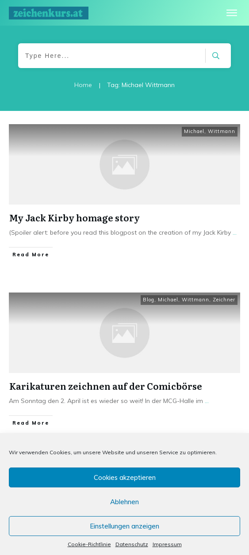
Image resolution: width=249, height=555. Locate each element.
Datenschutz (131, 544)
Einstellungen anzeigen (124, 526)
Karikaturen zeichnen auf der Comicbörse (105, 385)
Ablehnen (124, 502)
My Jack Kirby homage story (74, 217)
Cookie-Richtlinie (89, 544)
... (235, 232)
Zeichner (224, 300)
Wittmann (221, 131)
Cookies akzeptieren (125, 477)
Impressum (167, 544)
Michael (194, 131)
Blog (148, 300)
